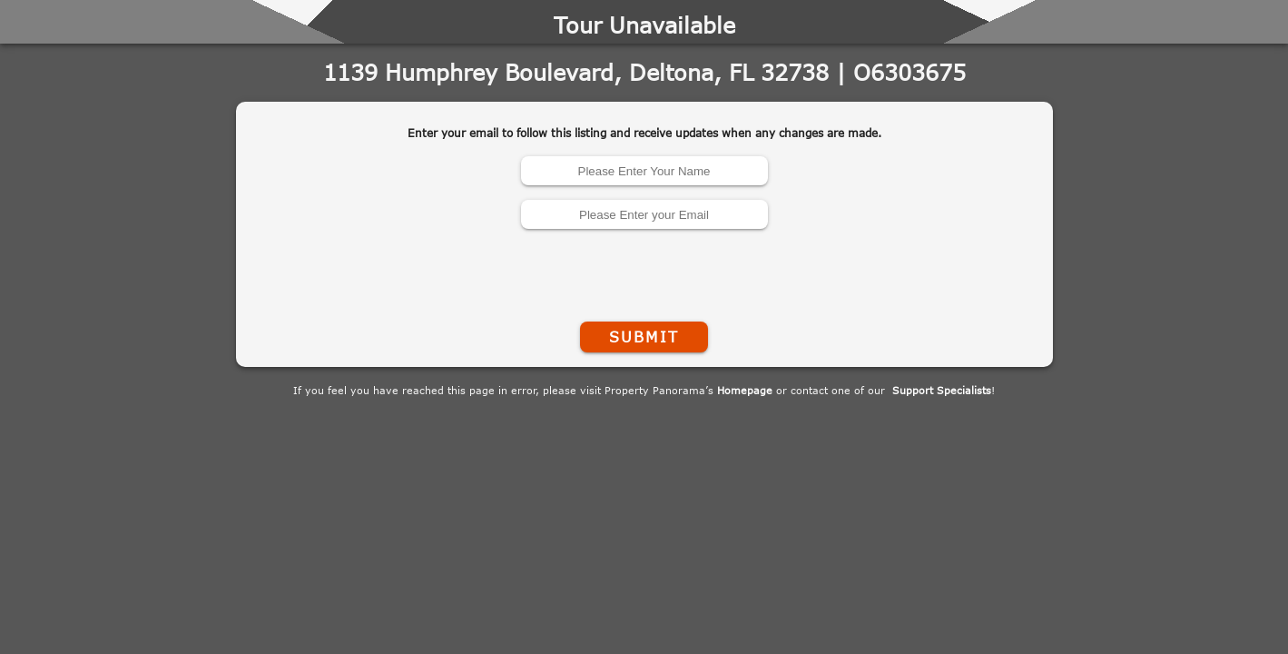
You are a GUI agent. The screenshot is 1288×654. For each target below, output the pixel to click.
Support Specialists (941, 390)
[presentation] (644, 271)
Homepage (744, 390)
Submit (643, 337)
